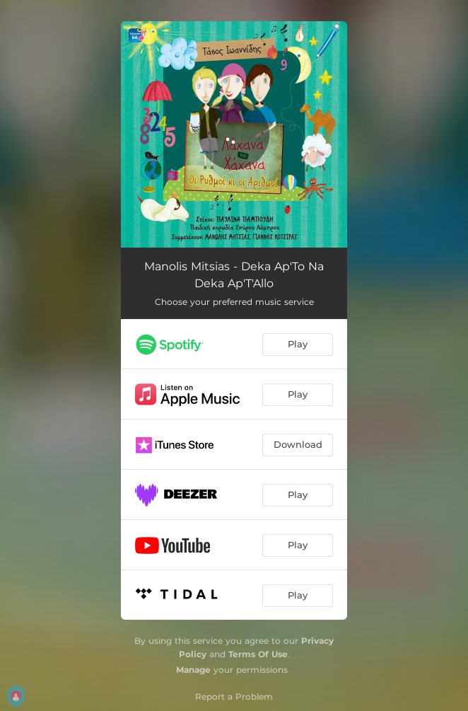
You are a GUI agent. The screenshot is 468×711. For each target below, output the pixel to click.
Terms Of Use (258, 654)
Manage (193, 669)
